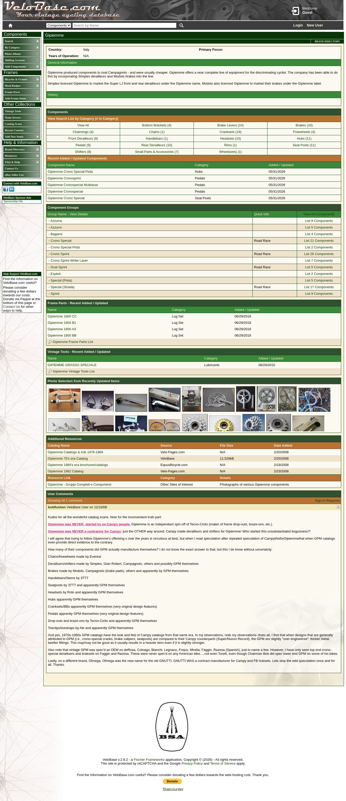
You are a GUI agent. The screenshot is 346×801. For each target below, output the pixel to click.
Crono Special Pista (65, 247)
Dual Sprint (59, 267)
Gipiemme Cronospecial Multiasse (73, 185)
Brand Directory (15, 149)
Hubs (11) (304, 138)
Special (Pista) (61, 280)
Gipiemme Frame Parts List (70, 342)
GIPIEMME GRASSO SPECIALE (72, 365)
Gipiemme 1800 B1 (62, 323)
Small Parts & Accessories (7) (156, 152)
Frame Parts (12, 92)
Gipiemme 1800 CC (62, 316)
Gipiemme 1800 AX (62, 329)
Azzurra (56, 221)
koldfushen (57, 507)
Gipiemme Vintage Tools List (71, 371)
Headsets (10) (230, 138)
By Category (12, 47)
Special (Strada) (62, 287)
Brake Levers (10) (230, 125)
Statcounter (173, 789)
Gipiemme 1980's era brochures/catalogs (78, 465)
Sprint (55, 294)
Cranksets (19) (230, 132)
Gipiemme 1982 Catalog (65, 471)
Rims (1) (230, 145)
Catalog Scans (13, 123)
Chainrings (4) (83, 132)
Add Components (15, 66)
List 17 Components (319, 287)
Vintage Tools (13, 111)
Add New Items (14, 136)
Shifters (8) (83, 152)
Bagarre (56, 234)
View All (83, 125)
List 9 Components (319, 221)
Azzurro (56, 227)
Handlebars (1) (157, 138)
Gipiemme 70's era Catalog (68, 458)
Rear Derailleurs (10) (157, 145)
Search (9, 41)
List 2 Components (319, 247)
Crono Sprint (60, 254)
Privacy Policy (192, 763)
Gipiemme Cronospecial (65, 191)
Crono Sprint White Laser (69, 260)
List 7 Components (319, 260)
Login (298, 25)
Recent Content (14, 130)
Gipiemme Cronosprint (64, 178)
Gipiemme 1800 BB (62, 335)
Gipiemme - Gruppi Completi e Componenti (79, 484)
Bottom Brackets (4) (157, 125)
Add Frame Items (15, 98)
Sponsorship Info (13, 201)
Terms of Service (222, 763)
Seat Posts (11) (304, 145)
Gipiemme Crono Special (66, 198)
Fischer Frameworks (149, 760)
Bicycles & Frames (16, 79)
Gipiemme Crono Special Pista (70, 171)
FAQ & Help (12, 162)
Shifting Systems (15, 60)
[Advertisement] (20, 237)
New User (315, 25)
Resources (11, 155)
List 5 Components (319, 227)
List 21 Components (319, 241)
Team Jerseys (13, 117)
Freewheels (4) (304, 132)
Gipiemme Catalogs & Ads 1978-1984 (75, 452)
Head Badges (12, 85)
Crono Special (61, 241)
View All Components (319, 214)
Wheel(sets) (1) (230, 152)
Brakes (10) (304, 125)
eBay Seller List (14, 174)
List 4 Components (319, 234)
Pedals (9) (83, 145)
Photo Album (13, 53)
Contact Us (11, 168)
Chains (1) (156, 132)
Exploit (56, 274)
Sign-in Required (327, 500)
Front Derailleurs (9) (83, 138)
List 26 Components (319, 254)
